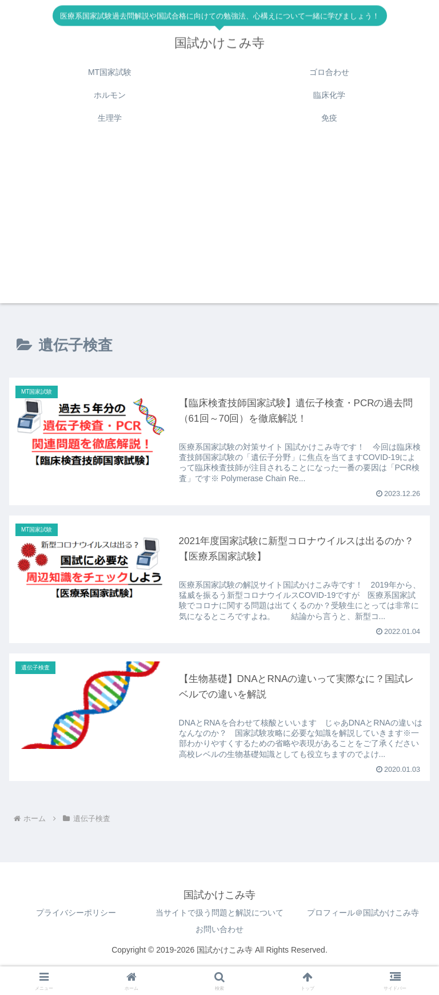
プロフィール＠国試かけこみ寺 (363, 913)
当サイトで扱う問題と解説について (219, 913)
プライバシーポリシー (76, 913)
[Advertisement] (219, 223)
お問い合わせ (219, 929)
